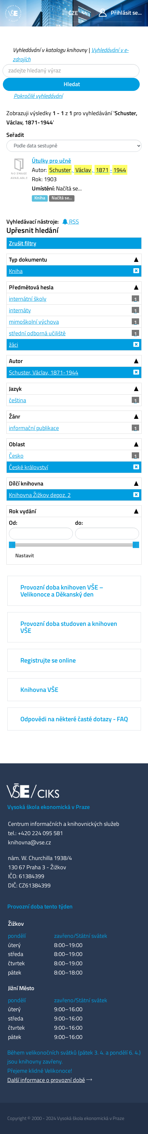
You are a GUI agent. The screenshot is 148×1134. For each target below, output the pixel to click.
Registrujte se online (48, 660)
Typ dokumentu (28, 259)
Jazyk (15, 388)
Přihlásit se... (120, 12)
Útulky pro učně (51, 160)
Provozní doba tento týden (40, 906)
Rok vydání (22, 511)
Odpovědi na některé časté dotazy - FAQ (74, 719)
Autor (16, 361)
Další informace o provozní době (46, 1080)
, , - (87, 170)
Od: (13, 522)
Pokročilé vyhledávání (38, 96)
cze (73, 13)
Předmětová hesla (31, 287)
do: (79, 522)
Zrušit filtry (22, 243)
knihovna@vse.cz (29, 842)
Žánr (14, 416)
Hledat (71, 84)
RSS (70, 221)
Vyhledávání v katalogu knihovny (50, 50)
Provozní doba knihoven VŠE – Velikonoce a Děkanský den (61, 590)
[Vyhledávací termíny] (71, 70)
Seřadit (15, 134)
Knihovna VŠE (39, 689)
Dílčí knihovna (26, 483)
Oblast (17, 444)
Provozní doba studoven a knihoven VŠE (68, 627)
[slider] (12, 545)
